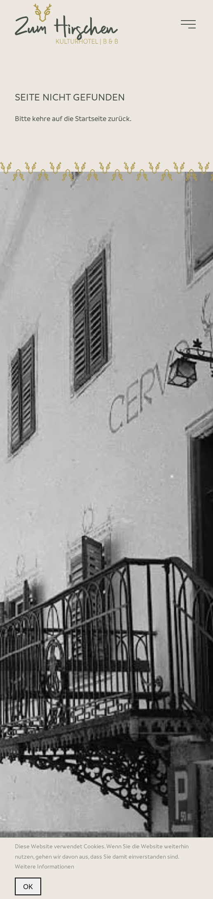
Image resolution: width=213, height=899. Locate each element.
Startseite (90, 118)
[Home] (66, 24)
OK (28, 886)
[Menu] (188, 24)
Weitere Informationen (44, 866)
